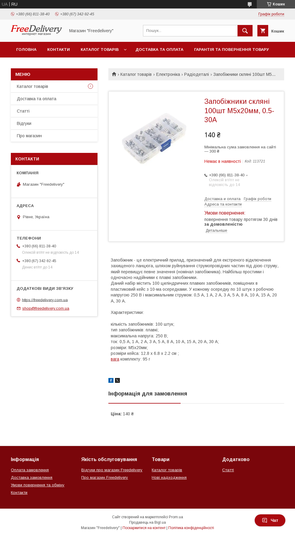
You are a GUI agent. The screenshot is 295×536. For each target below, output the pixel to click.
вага (115, 359)
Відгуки (24, 123)
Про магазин (29, 135)
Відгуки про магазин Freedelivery (111, 470)
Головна (26, 49)
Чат (270, 520)
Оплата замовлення (30, 470)
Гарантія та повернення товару (231, 49)
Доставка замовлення (31, 477)
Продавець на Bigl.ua (147, 522)
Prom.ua (176, 517)
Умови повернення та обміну (37, 485)
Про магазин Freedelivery (104, 477)
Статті (23, 111)
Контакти (58, 49)
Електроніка (168, 74)
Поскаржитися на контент (144, 528)
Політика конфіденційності (191, 528)
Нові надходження (169, 477)
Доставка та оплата (159, 49)
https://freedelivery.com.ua (45, 299)
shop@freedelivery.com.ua (45, 308)
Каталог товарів (100, 49)
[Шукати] (245, 30)
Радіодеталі (196, 74)
